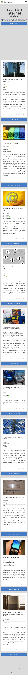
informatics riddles (14, 303)
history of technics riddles (14, 413)
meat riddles (14, 364)
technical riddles (14, 589)
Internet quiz (14, 23)
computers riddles (14, 534)
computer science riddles (14, 243)
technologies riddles (14, 185)
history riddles (14, 474)
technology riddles (14, 654)
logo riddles (14, 119)
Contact (22, 672)
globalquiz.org (8, 2)
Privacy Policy (16, 672)
